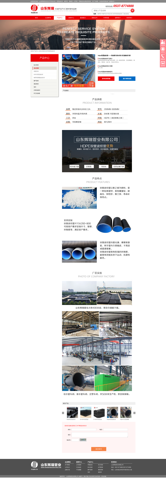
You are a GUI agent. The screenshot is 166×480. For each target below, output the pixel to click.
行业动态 (78, 467)
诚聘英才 (118, 17)
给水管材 (36, 65)
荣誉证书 (94, 17)
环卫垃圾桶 (37, 93)
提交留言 (99, 449)
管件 (35, 87)
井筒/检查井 (37, 90)
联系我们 (133, 4)
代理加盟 (106, 17)
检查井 (100, 472)
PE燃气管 (104, 14)
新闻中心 (71, 17)
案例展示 (83, 17)
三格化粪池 (126, 14)
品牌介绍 (67, 469)
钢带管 (99, 14)
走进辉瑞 (48, 17)
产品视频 (78, 469)
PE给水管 (109, 14)
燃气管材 (36, 80)
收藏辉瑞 (127, 4)
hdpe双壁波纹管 (71, 419)
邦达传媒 (103, 476)
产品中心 (59, 17)
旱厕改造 (90, 464)
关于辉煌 (67, 464)
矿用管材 (100, 467)
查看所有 (36, 71)
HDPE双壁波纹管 (117, 14)
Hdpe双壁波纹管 (111, 419)
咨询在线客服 (106, 78)
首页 (36, 17)
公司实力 (67, 467)
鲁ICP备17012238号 (89, 476)
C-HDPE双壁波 (97, 419)
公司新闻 (78, 464)
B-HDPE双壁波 (84, 419)
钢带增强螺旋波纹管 (39, 77)
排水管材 (42, 51)
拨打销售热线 (127, 78)
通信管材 (36, 84)
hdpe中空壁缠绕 (124, 419)
